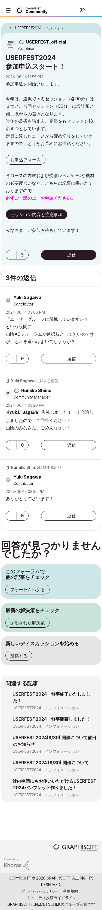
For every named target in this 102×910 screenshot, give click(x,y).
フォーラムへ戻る (27, 589)
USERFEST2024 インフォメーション (46, 707)
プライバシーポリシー (40, 891)
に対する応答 (34, 380)
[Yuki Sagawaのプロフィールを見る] (27, 297)
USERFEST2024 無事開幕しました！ (51, 719)
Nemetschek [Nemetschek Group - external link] (48, 904)
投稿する (18, 655)
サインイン (93, 10)
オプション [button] (93, 26)
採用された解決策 (27, 622)
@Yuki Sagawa (22, 412)
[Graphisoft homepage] (75, 848)
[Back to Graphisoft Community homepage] (33, 10)
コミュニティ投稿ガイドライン (49, 897)
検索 (63, 10)
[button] (11, 255)
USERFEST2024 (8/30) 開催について (51, 762)
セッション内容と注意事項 (36, 214)
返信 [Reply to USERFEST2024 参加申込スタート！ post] (71, 255)
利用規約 (70, 891)
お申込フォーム (25, 159)
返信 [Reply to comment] (71, 358)
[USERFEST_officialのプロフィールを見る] (46, 42)
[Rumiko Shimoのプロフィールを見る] (36, 390)
